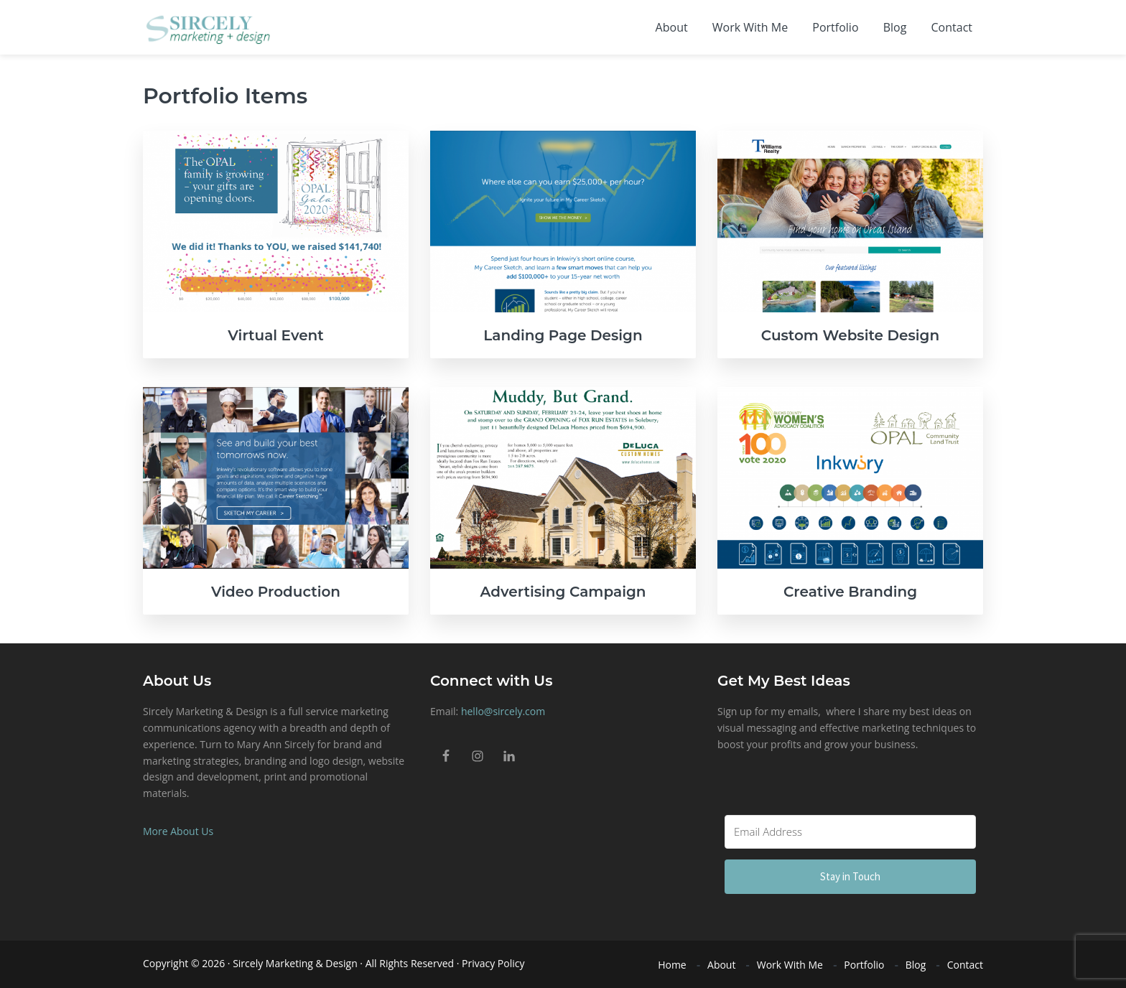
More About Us (178, 831)
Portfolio (864, 965)
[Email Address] (850, 832)
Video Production (275, 591)
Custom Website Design (850, 335)
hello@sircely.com (503, 711)
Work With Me (790, 965)
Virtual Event (276, 335)
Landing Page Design (562, 335)
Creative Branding (850, 591)
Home (672, 965)
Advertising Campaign (563, 591)
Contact (965, 965)
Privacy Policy (493, 963)
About (721, 965)
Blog (916, 965)
